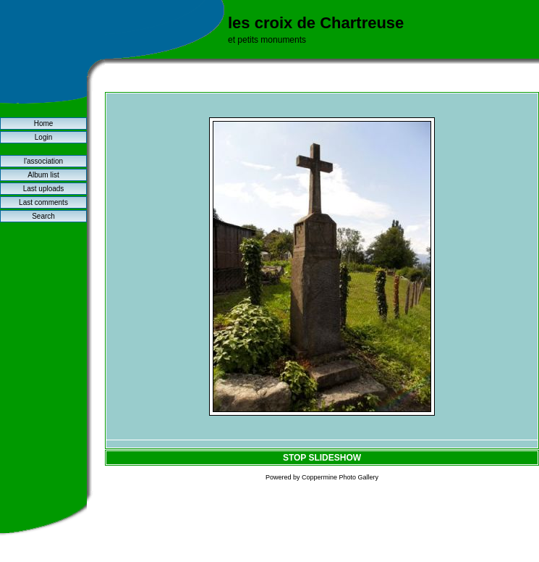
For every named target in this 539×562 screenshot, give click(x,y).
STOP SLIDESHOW (322, 458)
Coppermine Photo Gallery (340, 477)
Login (43, 137)
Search (43, 216)
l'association (43, 161)
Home (44, 123)
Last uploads (43, 189)
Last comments (43, 202)
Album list (43, 175)
